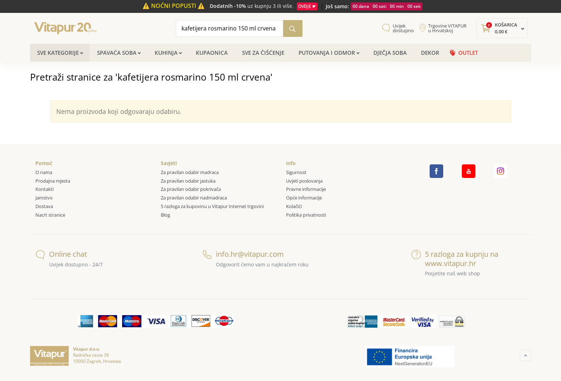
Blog (165, 215)
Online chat (61, 254)
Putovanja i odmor (327, 52)
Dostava (44, 206)
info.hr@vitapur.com (243, 254)
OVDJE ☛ (307, 6)
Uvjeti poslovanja (304, 181)
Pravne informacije (306, 189)
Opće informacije (304, 197)
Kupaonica (212, 52)
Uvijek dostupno (403, 28)
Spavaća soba (116, 52)
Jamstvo (44, 197)
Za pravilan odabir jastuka (188, 181)
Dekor (430, 52)
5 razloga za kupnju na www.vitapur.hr (454, 258)
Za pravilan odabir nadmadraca (194, 197)
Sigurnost (296, 172)
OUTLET (468, 52)
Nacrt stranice (50, 215)
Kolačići (294, 206)
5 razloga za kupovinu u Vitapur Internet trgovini (212, 206)
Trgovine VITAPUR (447, 28)
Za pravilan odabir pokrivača (191, 189)
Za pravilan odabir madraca (190, 172)
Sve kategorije (58, 52)
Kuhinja (166, 52)
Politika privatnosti (306, 215)
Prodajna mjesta (52, 181)
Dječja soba (390, 52)
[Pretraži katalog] (293, 28)
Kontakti (44, 189)
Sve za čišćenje (263, 52)
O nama (43, 172)
